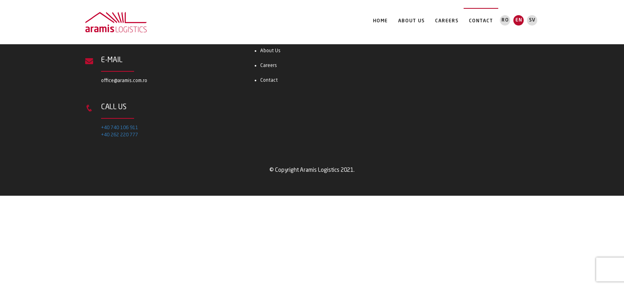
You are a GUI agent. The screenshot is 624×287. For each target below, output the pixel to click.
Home (380, 21)
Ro (505, 20)
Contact (481, 21)
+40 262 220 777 (119, 135)
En (518, 20)
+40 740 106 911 (119, 128)
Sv (532, 20)
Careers (446, 21)
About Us (411, 21)
